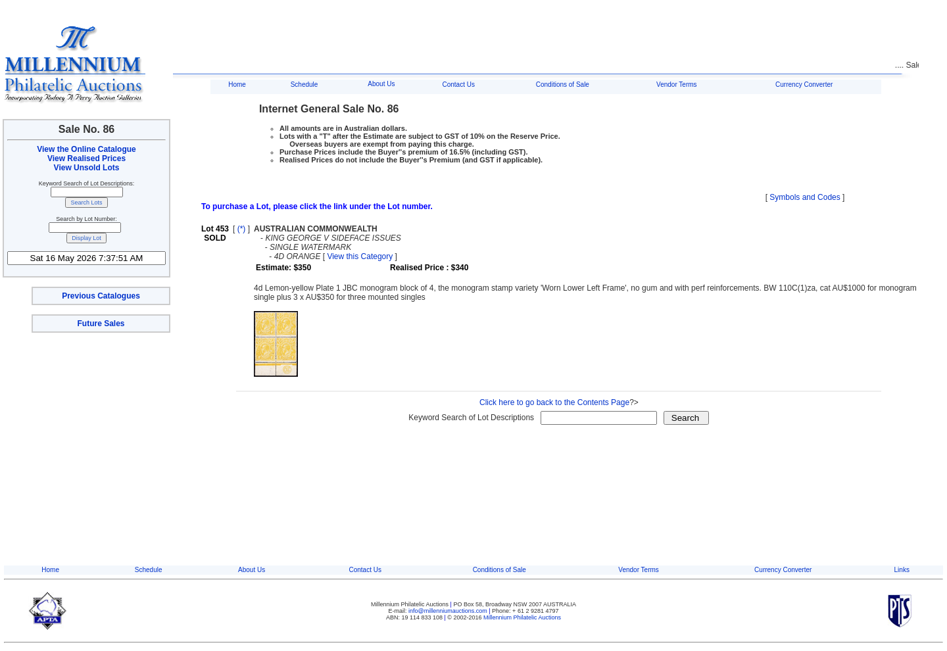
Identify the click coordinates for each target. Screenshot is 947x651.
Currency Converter (804, 84)
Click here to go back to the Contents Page (554, 402)
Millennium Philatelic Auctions (522, 617)
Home (237, 84)
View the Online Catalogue (86, 149)
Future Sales (100, 323)
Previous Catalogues (101, 296)
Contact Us (458, 84)
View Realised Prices (86, 158)
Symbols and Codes (804, 197)
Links (902, 569)
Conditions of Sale (562, 84)
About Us (381, 83)
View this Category (360, 256)
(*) (241, 228)
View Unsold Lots (87, 167)
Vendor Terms (676, 84)
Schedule (304, 84)
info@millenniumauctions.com (448, 611)
